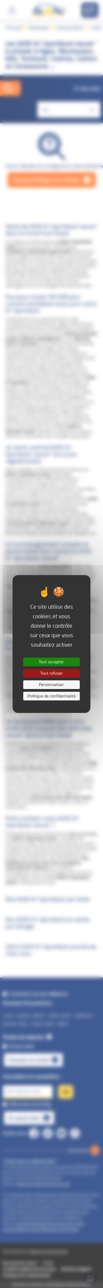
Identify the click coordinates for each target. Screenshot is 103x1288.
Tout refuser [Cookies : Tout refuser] (51, 673)
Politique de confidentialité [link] (51, 696)
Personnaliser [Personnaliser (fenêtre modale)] (51, 684)
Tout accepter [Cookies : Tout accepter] (51, 661)
